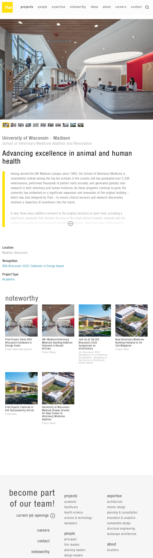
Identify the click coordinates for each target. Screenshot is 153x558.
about (111, 544)
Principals (70, 539)
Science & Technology (78, 517)
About (107, 7)
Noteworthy (78, 7)
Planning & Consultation (122, 512)
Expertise (58, 7)
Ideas (94, 7)
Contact (136, 7)
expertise (114, 496)
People (42, 7)
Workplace (70, 523)
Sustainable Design (119, 523)
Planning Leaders (74, 550)
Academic (8, 279)
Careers (121, 7)
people (69, 534)
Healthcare (71, 507)
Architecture (115, 501)
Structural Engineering (121, 528)
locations (113, 550)
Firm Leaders (72, 544)
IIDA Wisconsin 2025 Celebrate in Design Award (33, 266)
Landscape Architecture (122, 534)
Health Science (73, 512)
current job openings (36, 515)
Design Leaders (73, 555)
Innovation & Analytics (121, 517)
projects (70, 496)
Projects (27, 7)
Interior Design (116, 507)
